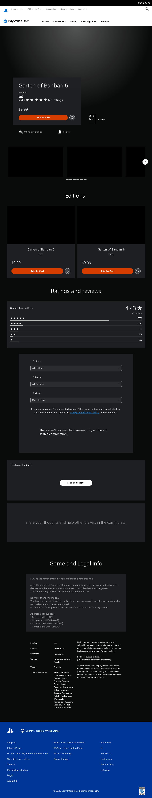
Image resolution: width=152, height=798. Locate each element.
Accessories (51, 9)
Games (13, 9)
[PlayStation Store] (17, 17)
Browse (105, 18)
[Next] (145, 159)
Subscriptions (88, 18)
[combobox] (76, 365)
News (63, 9)
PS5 (22, 9)
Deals (73, 18)
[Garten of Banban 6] (35, 158)
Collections (59, 18)
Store (71, 9)
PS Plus (38, 9)
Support (81, 9)
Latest (45, 18)
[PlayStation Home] (5, 9)
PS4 (29, 9)
